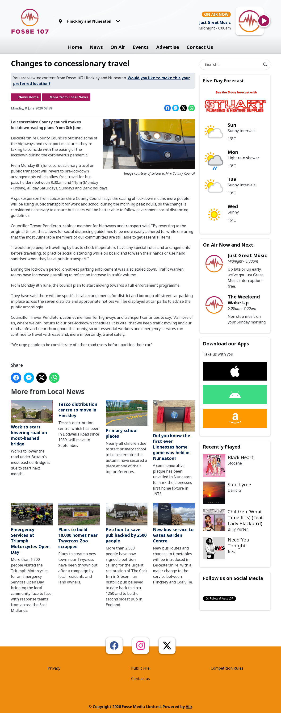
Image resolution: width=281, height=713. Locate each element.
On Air (117, 47)
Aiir (189, 706)
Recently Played (221, 447)
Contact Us (200, 47)
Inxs (231, 551)
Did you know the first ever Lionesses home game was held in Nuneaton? (174, 430)
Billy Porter (238, 529)
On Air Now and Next (228, 245)
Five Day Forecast (223, 80)
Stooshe (235, 463)
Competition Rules (227, 668)
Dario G (234, 490)
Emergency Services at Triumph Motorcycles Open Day (32, 529)
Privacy (54, 668)
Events (141, 47)
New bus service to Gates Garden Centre (174, 523)
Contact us (140, 678)
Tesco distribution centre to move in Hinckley (77, 410)
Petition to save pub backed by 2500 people (126, 523)
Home (75, 47)
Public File (140, 668)
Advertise (167, 47)
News (96, 47)
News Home (28, 97)
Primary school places (126, 419)
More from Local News (69, 97)
